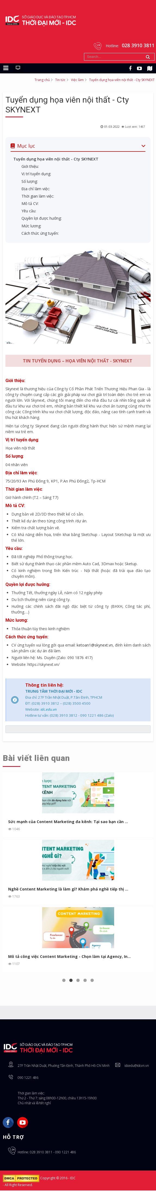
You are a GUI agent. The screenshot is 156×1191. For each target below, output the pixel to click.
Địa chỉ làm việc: (35, 189)
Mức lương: (31, 226)
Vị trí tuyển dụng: (36, 174)
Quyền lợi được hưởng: (41, 218)
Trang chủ (42, 80)
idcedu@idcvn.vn (136, 1066)
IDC (73, 1178)
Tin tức (60, 80)
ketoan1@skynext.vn (95, 645)
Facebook (8, 1123)
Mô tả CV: (30, 204)
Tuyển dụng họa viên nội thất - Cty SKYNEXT (55, 159)
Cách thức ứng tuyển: (40, 233)
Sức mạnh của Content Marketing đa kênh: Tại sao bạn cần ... (68, 822)
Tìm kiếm (148, 58)
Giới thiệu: (30, 166)
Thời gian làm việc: (37, 196)
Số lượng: (29, 181)
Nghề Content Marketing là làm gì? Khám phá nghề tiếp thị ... (68, 889)
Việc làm (77, 80)
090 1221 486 (28, 1078)
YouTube (22, 1123)
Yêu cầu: (28, 211)
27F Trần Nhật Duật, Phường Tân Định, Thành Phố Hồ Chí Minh (64, 1066)
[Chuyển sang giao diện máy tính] (18, 68)
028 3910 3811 (41, 1152)
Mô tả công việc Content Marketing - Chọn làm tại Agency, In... (69, 957)
